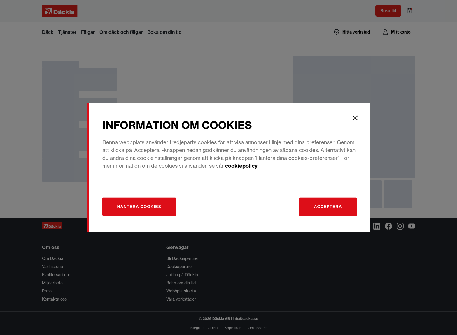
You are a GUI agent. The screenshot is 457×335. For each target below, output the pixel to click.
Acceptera (328, 206)
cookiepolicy (241, 165)
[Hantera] (139, 206)
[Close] (355, 118)
